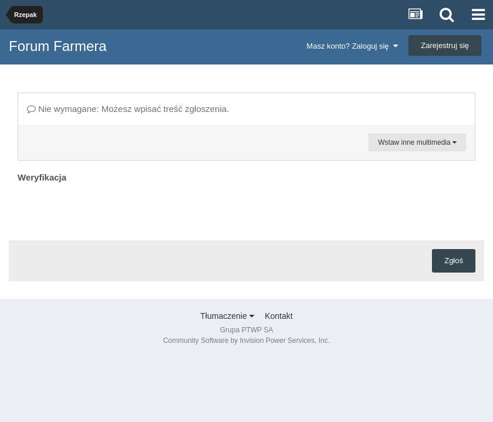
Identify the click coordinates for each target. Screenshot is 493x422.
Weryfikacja (42, 177)
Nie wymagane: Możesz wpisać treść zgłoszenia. (128, 109)
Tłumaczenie (227, 316)
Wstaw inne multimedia (417, 142)
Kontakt (278, 316)
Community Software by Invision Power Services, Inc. (246, 340)
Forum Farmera (58, 46)
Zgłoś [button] (453, 260)
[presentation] (107, 209)
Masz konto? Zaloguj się (351, 46)
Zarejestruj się (445, 45)
